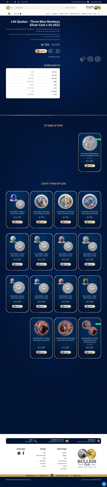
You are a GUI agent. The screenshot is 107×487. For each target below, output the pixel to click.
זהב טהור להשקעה (86, 14)
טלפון (31, 444)
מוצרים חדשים (63, 465)
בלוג (44, 457)
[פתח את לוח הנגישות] (104, 484)
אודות (44, 462)
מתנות (65, 470)
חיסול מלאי (63, 473)
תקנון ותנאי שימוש (41, 460)
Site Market (84, 484)
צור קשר (48, 14)
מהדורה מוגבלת (62, 468)
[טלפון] (35, 445)
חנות (94, 14)
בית (99, 14)
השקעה (64, 457)
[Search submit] (8, 8)
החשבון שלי (42, 465)
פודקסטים (54, 14)
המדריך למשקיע (63, 14)
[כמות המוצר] (54, 51)
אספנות (64, 460)
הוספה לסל (41, 51)
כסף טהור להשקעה (75, 14)
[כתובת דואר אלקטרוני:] (67, 445)
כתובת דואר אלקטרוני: (57, 444)
